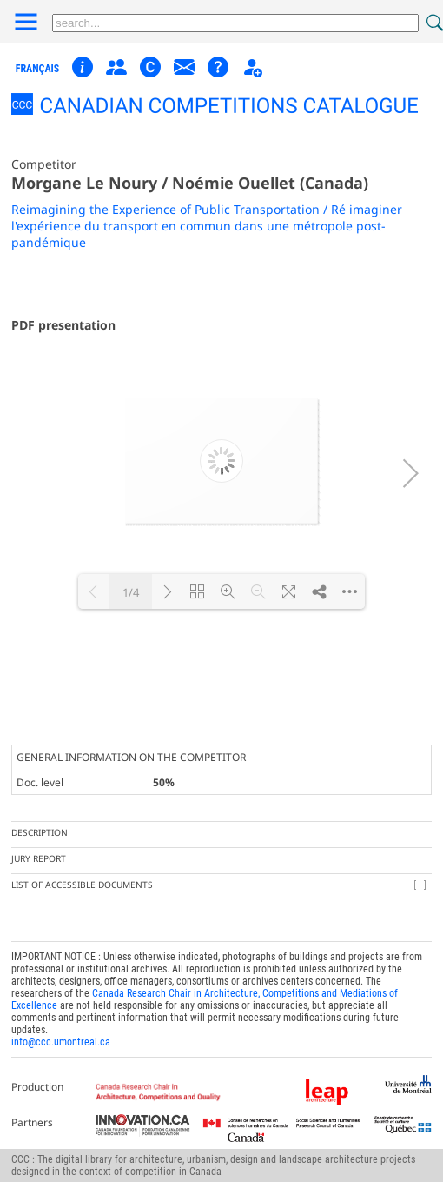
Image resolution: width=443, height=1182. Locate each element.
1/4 (130, 592)
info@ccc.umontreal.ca (60, 1042)
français (38, 69)
